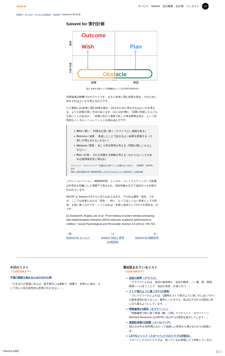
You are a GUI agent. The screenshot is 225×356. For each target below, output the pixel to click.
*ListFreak (19, 271)
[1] (98, 184)
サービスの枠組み (43, 14)
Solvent (56, 14)
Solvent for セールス (78, 237)
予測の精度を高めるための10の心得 (31, 277)
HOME (19, 14)
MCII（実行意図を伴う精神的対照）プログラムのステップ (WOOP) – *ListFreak (107, 172)
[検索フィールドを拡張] (205, 6)
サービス (29, 14)
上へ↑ (219, 351)
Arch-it (21, 6)
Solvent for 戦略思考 (147, 237)
